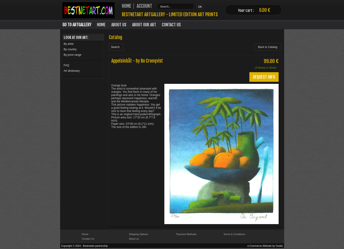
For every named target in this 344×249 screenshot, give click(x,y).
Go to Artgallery (76, 24)
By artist (69, 43)
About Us (118, 24)
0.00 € (264, 10)
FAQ (66, 65)
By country (70, 49)
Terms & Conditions (234, 234)
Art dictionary (72, 70)
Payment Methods (186, 234)
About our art (144, 24)
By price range (72, 54)
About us (134, 238)
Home (101, 24)
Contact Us (171, 24)
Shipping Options (138, 234)
